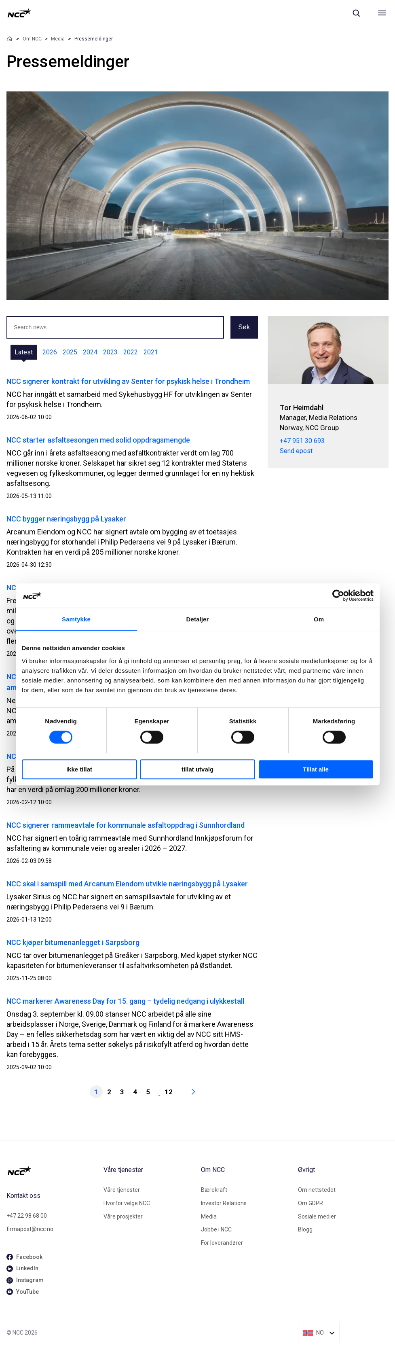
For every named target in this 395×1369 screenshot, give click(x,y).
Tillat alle (316, 769)
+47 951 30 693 (302, 441)
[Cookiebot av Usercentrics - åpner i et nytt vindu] (338, 595)
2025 (70, 352)
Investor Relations (224, 1203)
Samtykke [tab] (76, 619)
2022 (130, 352)
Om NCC (32, 39)
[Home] (9, 39)
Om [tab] (319, 619)
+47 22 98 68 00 (26, 1215)
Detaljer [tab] (197, 619)
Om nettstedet (317, 1190)
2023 (110, 352)
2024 (90, 352)
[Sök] (356, 13)
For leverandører (222, 1243)
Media (58, 39)
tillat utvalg (197, 769)
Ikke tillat (79, 769)
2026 (49, 352)
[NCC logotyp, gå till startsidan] (19, 13)
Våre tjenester (122, 1190)
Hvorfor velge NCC (127, 1203)
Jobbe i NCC (216, 1229)
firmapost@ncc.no (29, 1229)
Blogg (305, 1229)
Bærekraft (214, 1190)
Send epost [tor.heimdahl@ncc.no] (296, 451)
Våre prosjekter (123, 1216)
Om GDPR (310, 1203)
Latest (24, 352)
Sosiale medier (317, 1216)
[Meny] (382, 13)
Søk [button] (244, 327)
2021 (151, 352)
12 (169, 1092)
